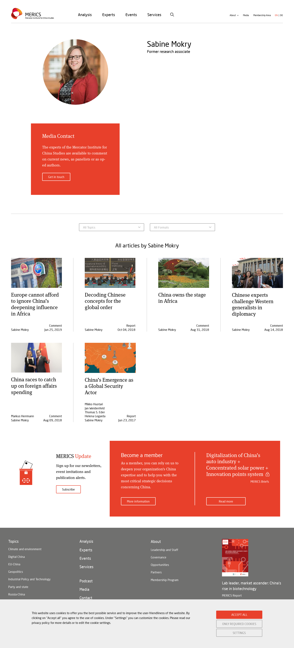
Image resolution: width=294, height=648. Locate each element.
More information (138, 498)
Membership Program (164, 580)
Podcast (86, 581)
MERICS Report (232, 592)
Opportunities (160, 563)
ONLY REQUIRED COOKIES (239, 624)
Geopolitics (15, 570)
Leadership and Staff (164, 547)
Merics (33, 16)
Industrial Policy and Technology (29, 579)
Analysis (85, 16)
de (281, 17)
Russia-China (16, 595)
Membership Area (262, 17)
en (276, 17)
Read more (226, 498)
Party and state (18, 587)
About (233, 17)
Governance (158, 555)
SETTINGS (239, 633)
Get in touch (56, 177)
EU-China (14, 562)
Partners (156, 572)
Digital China (16, 554)
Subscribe (68, 489)
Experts (108, 16)
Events (131, 16)
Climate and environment (24, 546)
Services (154, 16)
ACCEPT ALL (239, 614)
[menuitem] (85, 17)
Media (246, 17)
